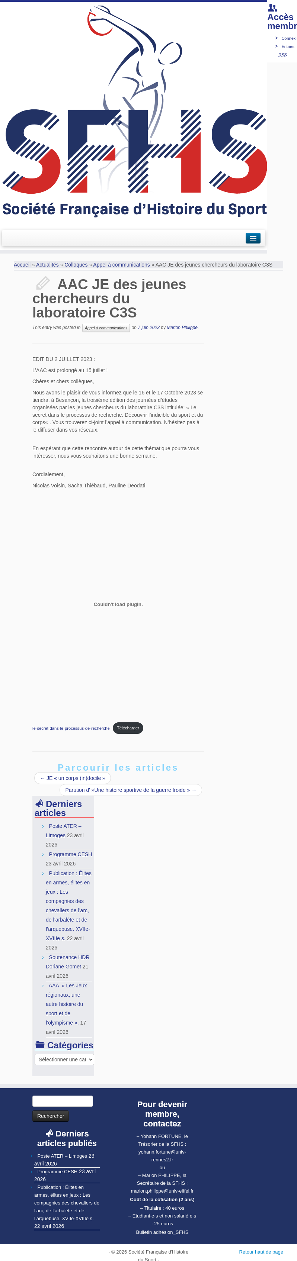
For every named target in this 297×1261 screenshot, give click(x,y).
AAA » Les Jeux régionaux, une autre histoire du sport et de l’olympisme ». (66, 1004)
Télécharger (128, 728)
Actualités (47, 265)
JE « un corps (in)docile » (72, 778)
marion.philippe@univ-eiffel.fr (162, 1191)
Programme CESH (70, 854)
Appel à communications (121, 265)
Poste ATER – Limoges (62, 1156)
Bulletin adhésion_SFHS (162, 1232)
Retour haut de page (261, 1252)
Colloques (75, 265)
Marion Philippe (182, 327)
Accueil (22, 265)
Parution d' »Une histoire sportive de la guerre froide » (131, 790)
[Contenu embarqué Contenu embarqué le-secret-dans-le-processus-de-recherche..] (118, 604)
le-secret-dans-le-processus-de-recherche (71, 728)
